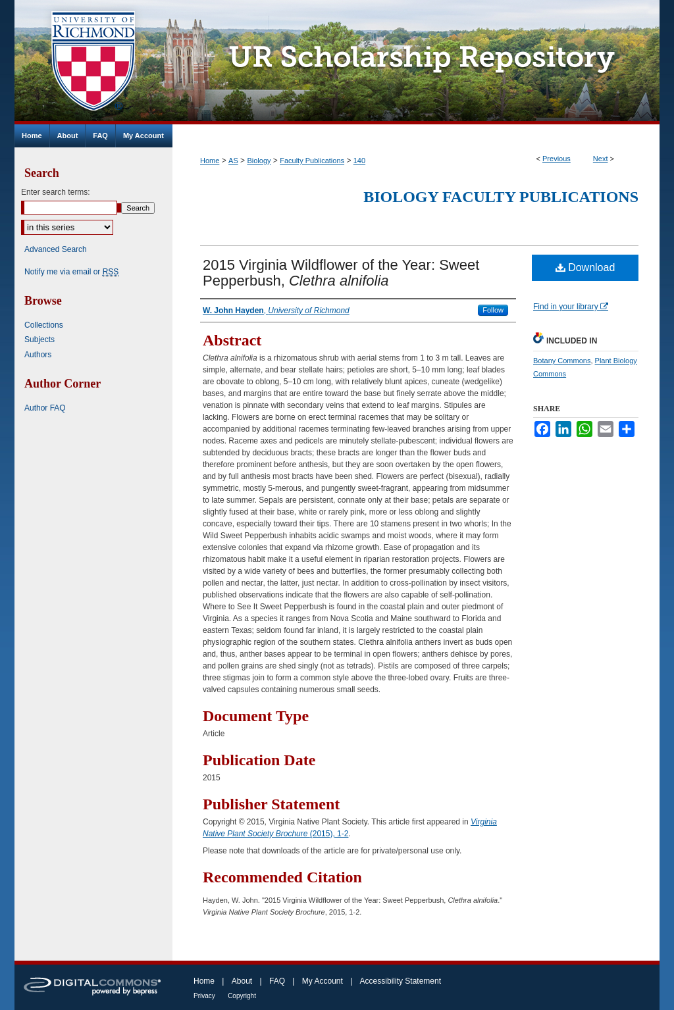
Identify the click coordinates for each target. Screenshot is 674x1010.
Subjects (39, 339)
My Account (322, 981)
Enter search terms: (55, 192)
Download (585, 267)
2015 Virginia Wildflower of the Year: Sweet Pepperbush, (341, 273)
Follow (493, 310)
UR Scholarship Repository (416, 62)
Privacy (204, 995)
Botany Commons (561, 361)
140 (359, 160)
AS (233, 160)
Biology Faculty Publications (500, 196)
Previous (556, 159)
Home (209, 160)
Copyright (242, 995)
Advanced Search (55, 249)
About (242, 981)
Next (600, 159)
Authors (37, 354)
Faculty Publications (312, 160)
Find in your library (570, 306)
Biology (259, 160)
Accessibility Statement (400, 981)
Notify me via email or (71, 271)
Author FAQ (45, 408)
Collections (43, 325)
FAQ (277, 981)
